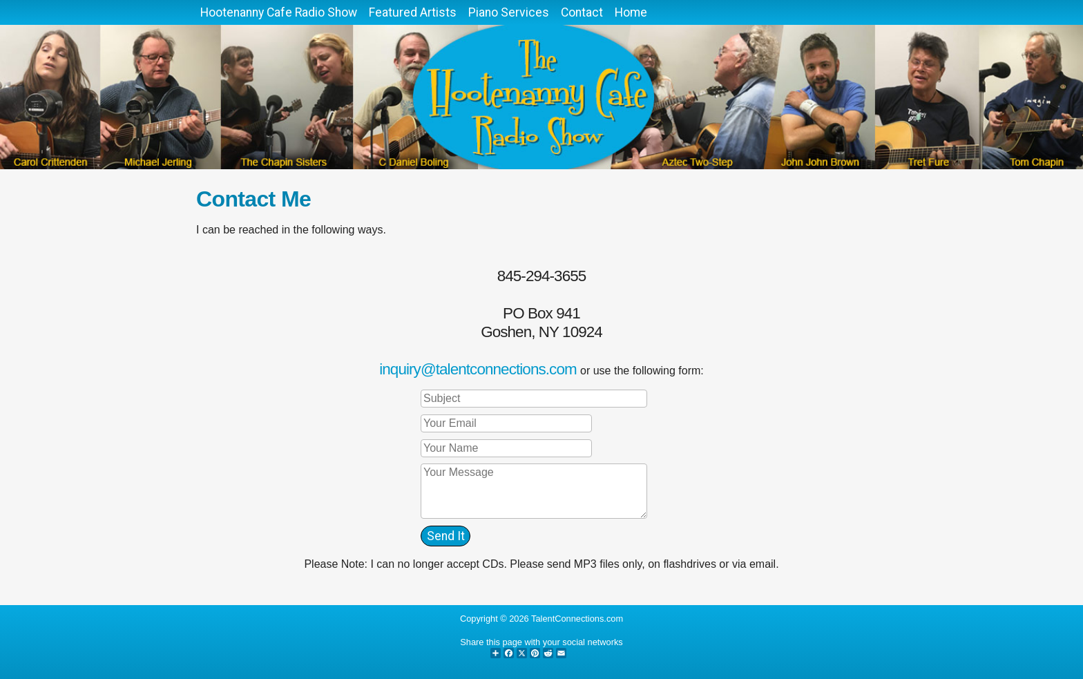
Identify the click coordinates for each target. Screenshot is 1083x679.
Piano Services (508, 12)
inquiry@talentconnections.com (478, 369)
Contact (582, 12)
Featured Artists (413, 12)
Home (631, 12)
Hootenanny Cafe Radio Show (278, 12)
